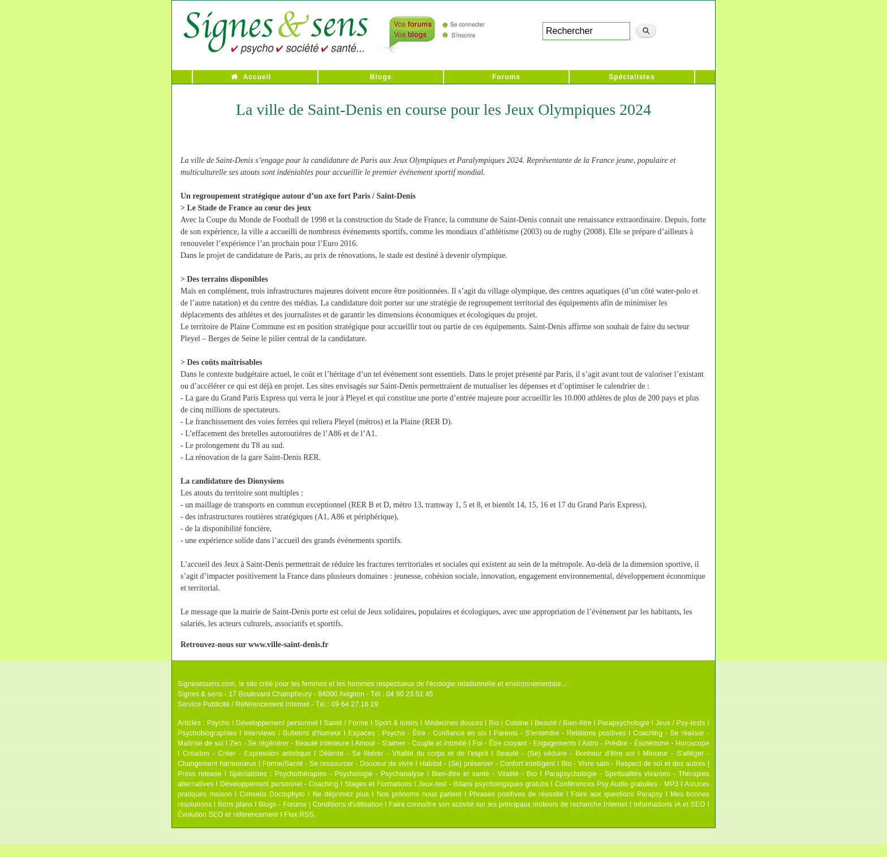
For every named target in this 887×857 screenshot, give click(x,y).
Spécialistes (632, 77)
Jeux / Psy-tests (680, 723)
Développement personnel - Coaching (279, 784)
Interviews (259, 733)
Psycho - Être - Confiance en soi (434, 733)
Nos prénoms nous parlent (419, 794)
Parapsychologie (623, 723)
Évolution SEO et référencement (228, 815)
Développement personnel (277, 723)
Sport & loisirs (396, 723)
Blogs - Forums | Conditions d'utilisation (321, 804)
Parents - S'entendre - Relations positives (560, 733)
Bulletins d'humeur (312, 733)
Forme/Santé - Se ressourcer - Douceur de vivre (338, 764)
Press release (200, 774)
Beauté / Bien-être (563, 723)
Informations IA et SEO (669, 804)
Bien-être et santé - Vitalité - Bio (484, 774)
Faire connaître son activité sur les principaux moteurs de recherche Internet (508, 804)
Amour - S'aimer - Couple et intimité (410, 743)
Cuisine (516, 723)
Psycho (218, 723)
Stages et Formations (378, 784)
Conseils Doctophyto (272, 794)
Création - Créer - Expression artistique (247, 753)
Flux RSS (298, 815)
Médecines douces (453, 723)
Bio (494, 723)
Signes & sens (200, 694)
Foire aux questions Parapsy (617, 794)
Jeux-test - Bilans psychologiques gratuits (483, 784)
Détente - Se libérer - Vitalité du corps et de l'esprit (403, 753)
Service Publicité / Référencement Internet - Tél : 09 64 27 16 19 (278, 704)
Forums (506, 77)
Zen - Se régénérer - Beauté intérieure (289, 743)
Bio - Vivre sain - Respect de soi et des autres (633, 764)
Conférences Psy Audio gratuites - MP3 (616, 784)
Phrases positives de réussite (516, 794)
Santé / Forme (346, 723)
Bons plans (235, 804)
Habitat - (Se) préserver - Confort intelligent (488, 764)
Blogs (380, 77)
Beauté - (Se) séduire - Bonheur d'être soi (566, 753)
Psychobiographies (207, 733)
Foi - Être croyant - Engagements (524, 743)
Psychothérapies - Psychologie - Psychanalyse (349, 774)
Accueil (257, 77)
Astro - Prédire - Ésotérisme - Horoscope (645, 743)
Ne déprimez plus (341, 794)
